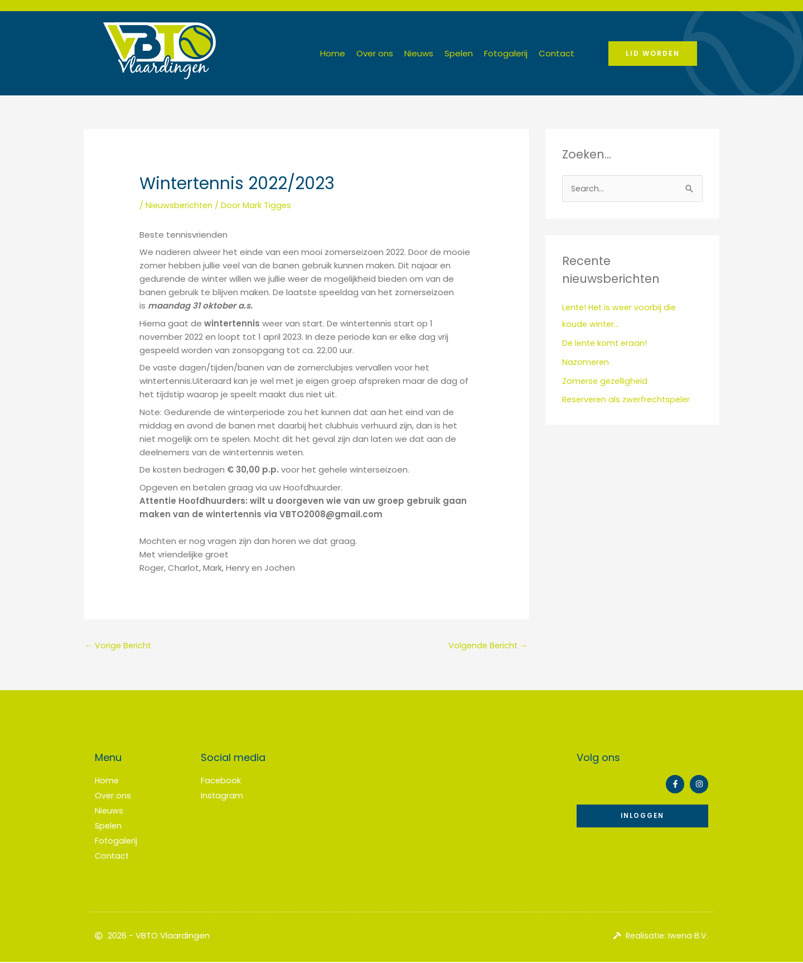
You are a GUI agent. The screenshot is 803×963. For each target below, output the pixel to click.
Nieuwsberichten (180, 205)
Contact (556, 53)
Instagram (222, 796)
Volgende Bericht (487, 646)
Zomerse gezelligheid (606, 381)
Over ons (374, 53)
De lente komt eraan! (606, 343)
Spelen (458, 53)
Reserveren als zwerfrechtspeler (629, 400)
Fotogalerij (506, 53)
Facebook (221, 781)
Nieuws (418, 53)
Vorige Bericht (119, 646)
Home (332, 53)
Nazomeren (586, 362)
